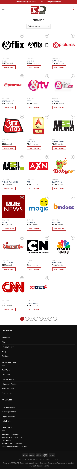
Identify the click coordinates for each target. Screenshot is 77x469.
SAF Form (6, 374)
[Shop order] (38, 26)
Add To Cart (9, 67)
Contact (5, 356)
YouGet (71, 463)
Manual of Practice (9, 384)
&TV (29, 101)
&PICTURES (57, 61)
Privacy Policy (7, 347)
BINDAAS (56, 222)
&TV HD (55, 101)
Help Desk (6, 421)
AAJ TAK (5, 142)
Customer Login (8, 407)
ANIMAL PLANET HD (10, 182)
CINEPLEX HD (7, 263)
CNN (3, 303)
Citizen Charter (8, 379)
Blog (4, 342)
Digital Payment (8, 416)
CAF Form (6, 370)
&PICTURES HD (8, 101)
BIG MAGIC (31, 222)
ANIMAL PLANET (59, 142)
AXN (28, 182)
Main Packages (8, 388)
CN (28, 263)
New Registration (9, 412)
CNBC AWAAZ (58, 263)
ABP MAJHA (32, 142)
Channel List (7, 393)
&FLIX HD (31, 61)
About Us (6, 337)
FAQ (4, 351)
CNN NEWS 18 (32, 303)
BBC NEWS (6, 222)
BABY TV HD (57, 182)
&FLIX (4, 61)
